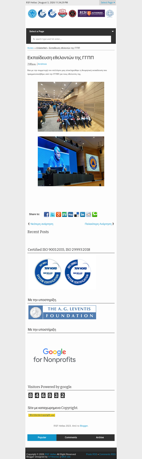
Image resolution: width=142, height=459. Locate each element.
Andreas (42, 64)
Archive (100, 437)
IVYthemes (53, 456)
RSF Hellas (50, 454)
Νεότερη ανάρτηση (42, 223)
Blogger (84, 426)
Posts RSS (91, 454)
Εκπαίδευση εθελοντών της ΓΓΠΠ (60, 57)
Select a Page (36, 31)
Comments (71, 437)
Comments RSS (107, 454)
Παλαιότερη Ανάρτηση (98, 223)
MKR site (66, 456)
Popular (42, 437)
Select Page (107, 2)
